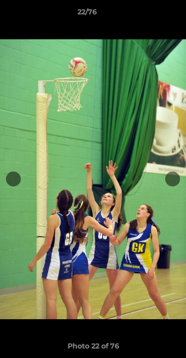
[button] (150, 14)
